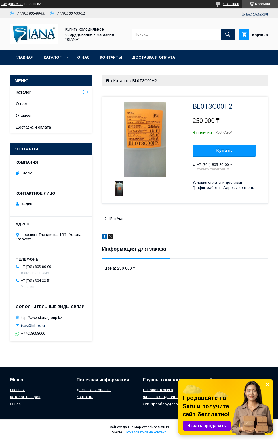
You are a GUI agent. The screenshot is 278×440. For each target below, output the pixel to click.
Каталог (52, 57)
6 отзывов (231, 4)
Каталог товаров (25, 397)
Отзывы (23, 115)
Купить (224, 150)
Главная (24, 57)
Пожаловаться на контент (145, 432)
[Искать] (228, 34)
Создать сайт (12, 4)
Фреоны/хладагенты (161, 397)
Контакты (111, 57)
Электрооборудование (163, 404)
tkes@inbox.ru (33, 325)
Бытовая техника (158, 390)
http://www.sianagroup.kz (41, 317)
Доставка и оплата (153, 57)
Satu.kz (164, 427)
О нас (83, 57)
